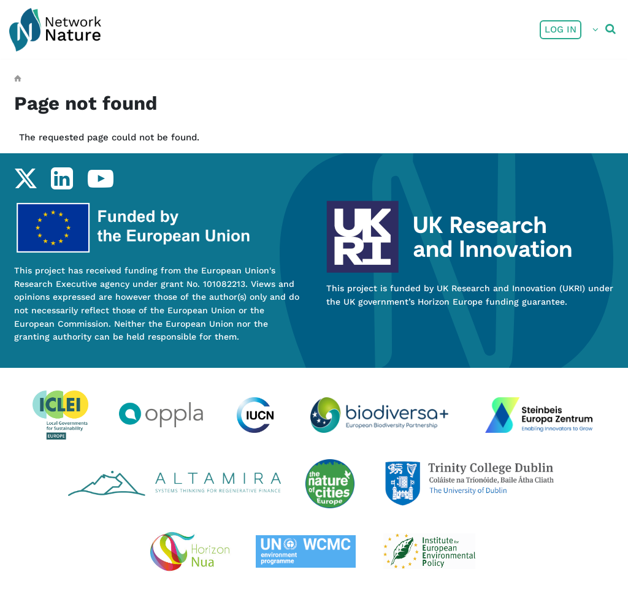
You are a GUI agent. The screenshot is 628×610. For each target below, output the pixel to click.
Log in (560, 29)
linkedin (61, 178)
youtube (100, 178)
